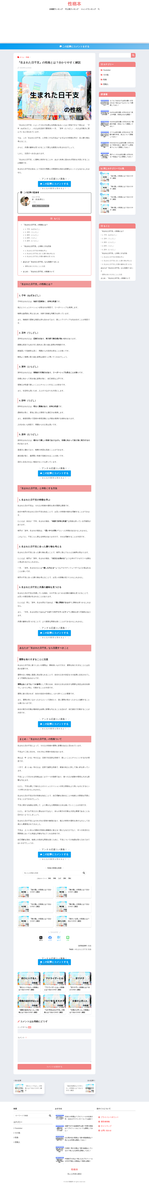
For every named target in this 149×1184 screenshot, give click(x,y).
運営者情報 (105, 1122)
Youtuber (107, 70)
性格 (49, 878)
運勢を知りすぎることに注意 (35, 266)
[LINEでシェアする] (67, 938)
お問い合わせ (106, 1131)
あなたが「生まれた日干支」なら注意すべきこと (41, 262)
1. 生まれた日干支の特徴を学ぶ (36, 250)
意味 (64, 878)
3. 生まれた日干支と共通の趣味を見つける (40, 256)
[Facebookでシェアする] (50, 938)
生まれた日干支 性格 (83, 949)
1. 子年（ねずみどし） (33, 229)
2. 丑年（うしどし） (32, 232)
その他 (105, 75)
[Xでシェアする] (41, 938)
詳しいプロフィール (41, 206)
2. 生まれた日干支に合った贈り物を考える (40, 253)
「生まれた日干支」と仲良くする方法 (37, 246)
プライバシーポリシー (109, 1117)
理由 (69, 878)
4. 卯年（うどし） (31, 238)
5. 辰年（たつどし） (32, 241)
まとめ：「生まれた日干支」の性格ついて (38, 271)
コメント (22, 1038)
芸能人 (105, 84)
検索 (84, 873)
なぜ (59, 878)
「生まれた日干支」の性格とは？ (35, 225)
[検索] (98, 9)
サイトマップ (106, 1126)
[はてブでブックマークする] (59, 938)
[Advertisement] (74, 27)
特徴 (54, 878)
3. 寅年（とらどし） (32, 235)
